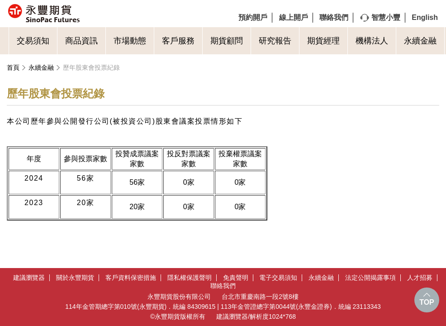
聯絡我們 (333, 17)
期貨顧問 (226, 40)
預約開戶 (252, 17)
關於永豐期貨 (75, 277)
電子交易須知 (278, 277)
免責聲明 (235, 277)
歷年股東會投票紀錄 (91, 67)
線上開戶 (293, 17)
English (425, 17)
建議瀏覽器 (29, 277)
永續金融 (420, 40)
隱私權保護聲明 (189, 277)
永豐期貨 (83, 13)
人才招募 (419, 277)
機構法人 (372, 40)
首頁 (13, 67)
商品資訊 (81, 40)
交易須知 (33, 40)
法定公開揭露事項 (370, 277)
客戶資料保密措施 (130, 277)
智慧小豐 (385, 17)
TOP (426, 302)
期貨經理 (323, 40)
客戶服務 (178, 40)
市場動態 (130, 40)
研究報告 (275, 40)
